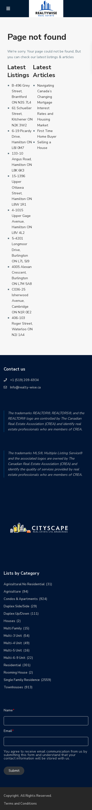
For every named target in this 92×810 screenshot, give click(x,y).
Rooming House (15, 672)
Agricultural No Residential (24, 584)
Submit (14, 770)
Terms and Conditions (20, 803)
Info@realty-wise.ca (25, 387)
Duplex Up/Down (16, 613)
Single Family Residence (22, 680)
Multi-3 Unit (13, 636)
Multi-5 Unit (13, 650)
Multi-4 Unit (13, 643)
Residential (12, 665)
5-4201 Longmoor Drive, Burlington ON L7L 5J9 (20, 249)
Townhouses (13, 687)
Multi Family (13, 628)
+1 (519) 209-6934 (24, 380)
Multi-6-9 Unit (15, 658)
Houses (9, 621)
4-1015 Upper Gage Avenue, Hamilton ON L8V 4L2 (22, 221)
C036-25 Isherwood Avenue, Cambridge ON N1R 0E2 (21, 300)
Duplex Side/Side (16, 606)
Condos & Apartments (21, 599)
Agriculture (12, 591)
